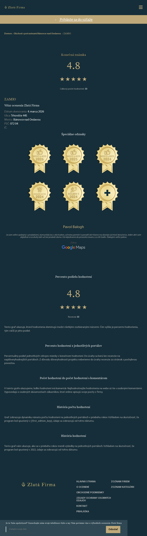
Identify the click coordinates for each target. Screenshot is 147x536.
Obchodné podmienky (90, 492)
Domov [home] (8, 34)
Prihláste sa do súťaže (73, 20)
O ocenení (82, 487)
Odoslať (113, 529)
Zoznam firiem (120, 481)
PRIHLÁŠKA (82, 511)
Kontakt (81, 506)
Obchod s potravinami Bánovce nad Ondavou (37, 34)
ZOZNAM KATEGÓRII (122, 487)
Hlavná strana (86, 481)
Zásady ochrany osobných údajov (93, 499)
